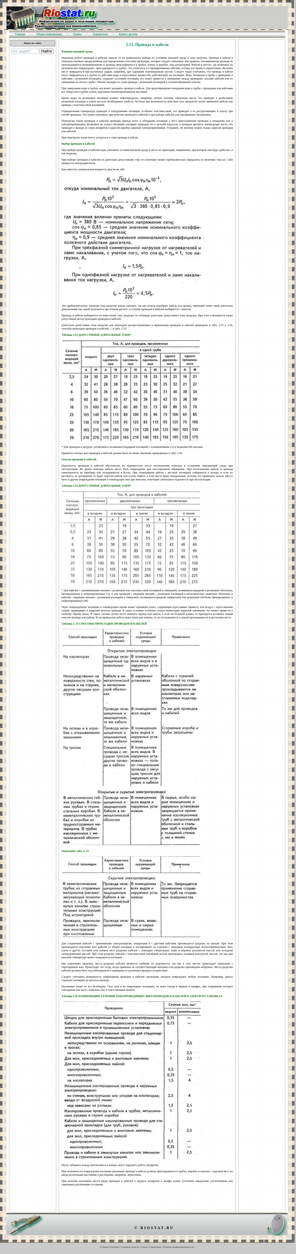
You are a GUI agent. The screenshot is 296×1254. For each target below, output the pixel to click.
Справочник (155, 1247)
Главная (104, 1247)
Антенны (114, 1247)
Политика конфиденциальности (178, 1247)
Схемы (144, 1247)
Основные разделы (130, 1247)
